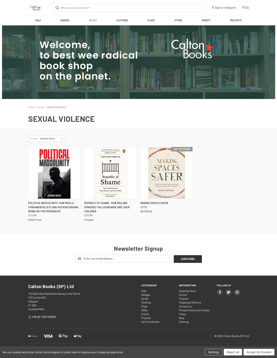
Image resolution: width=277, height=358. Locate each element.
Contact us (185, 306)
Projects (236, 20)
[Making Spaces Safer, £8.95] (166, 173)
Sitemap (184, 321)
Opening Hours (187, 290)
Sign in (219, 7)
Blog (181, 317)
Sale (38, 20)
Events (206, 20)
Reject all (233, 352)
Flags (151, 20)
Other (178, 20)
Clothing (122, 20)
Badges (65, 20)
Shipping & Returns (190, 302)
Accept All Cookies (258, 352)
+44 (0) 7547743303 (44, 316)
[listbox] (52, 138)
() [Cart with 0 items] (245, 7)
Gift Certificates (150, 321)
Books (93, 20)
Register (231, 7)
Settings (213, 352)
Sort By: (34, 138)
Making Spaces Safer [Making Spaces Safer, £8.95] (154, 203)
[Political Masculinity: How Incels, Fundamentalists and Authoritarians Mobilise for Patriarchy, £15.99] (54, 173)
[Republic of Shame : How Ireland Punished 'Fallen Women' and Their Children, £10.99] (110, 173)
